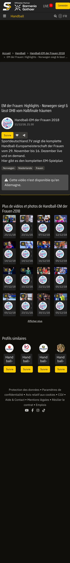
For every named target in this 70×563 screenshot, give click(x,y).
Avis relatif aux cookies (41, 395)
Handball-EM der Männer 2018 (61, 359)
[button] (17, 135)
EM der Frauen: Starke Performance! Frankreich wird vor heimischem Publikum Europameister (48, 254)
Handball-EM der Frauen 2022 (43, 359)
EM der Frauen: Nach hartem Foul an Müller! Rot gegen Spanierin (48, 228)
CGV (61, 395)
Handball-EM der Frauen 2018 (47, 53)
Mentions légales (38, 400)
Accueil (6, 53)
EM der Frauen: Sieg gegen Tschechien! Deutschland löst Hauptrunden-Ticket (65, 306)
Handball (17, 16)
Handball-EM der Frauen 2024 (9, 359)
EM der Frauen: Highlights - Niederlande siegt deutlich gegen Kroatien (65, 254)
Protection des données (24, 390)
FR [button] (62, 16)
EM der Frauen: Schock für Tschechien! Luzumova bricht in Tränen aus (65, 280)
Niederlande (25, 168)
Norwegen (8, 168)
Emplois (41, 405)
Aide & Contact (15, 400)
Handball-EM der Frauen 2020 (26, 359)
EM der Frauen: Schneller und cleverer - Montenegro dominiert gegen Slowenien (48, 306)
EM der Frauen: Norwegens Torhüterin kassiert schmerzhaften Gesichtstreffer (65, 228)
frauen (39, 168)
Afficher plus (35, 321)
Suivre (7, 135)
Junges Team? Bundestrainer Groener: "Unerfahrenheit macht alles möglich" (48, 280)
